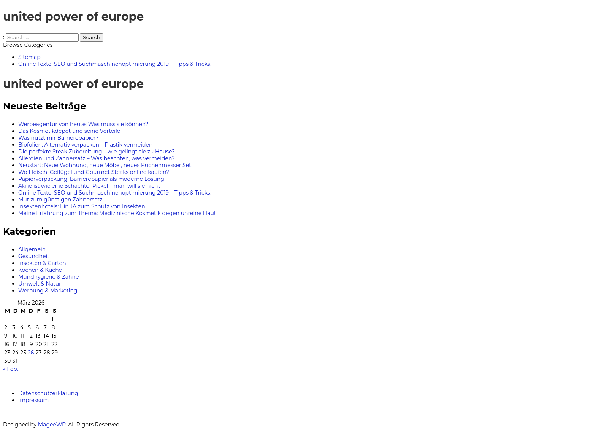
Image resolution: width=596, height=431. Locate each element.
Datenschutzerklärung (48, 393)
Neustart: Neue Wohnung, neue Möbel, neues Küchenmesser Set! (105, 165)
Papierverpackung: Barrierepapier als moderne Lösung (91, 179)
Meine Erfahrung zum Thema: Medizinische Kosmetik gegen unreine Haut (117, 213)
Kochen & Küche (40, 270)
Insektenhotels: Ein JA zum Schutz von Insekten (81, 206)
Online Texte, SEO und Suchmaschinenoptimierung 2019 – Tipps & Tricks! (114, 192)
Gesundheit (33, 256)
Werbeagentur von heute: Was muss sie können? (83, 124)
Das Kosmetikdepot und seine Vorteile (69, 131)
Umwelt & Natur (39, 283)
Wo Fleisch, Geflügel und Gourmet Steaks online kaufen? (93, 172)
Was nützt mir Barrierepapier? (58, 137)
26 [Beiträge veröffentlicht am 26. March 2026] (31, 352)
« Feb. (10, 369)
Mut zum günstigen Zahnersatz (60, 199)
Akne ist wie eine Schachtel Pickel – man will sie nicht (89, 185)
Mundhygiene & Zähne (48, 276)
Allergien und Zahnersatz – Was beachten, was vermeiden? (96, 158)
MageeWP (52, 424)
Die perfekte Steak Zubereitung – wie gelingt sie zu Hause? (96, 151)
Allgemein (32, 249)
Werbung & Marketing (48, 290)
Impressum (33, 400)
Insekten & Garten (42, 263)
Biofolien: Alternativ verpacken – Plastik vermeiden (85, 144)
